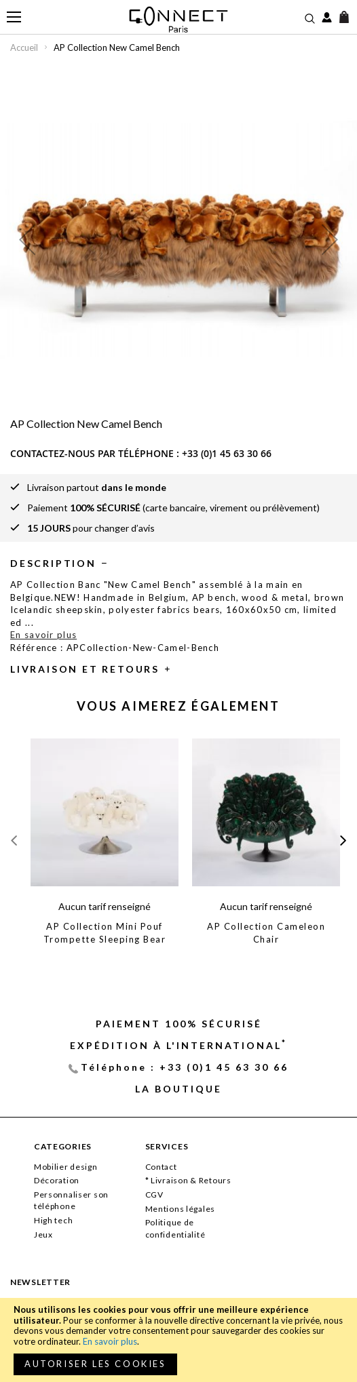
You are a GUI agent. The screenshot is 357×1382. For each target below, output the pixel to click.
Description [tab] (53, 563)
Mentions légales (180, 1209)
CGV (154, 1194)
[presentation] (343, 840)
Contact (161, 1167)
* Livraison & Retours (188, 1180)
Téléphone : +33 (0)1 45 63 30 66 (184, 1067)
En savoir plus (110, 1341)
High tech (53, 1220)
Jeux (43, 1234)
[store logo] (179, 19)
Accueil (24, 47)
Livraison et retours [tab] (84, 669)
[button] (27, 239)
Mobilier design (66, 1167)
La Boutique (178, 1088)
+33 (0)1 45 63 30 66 (226, 453)
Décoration (56, 1180)
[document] (178, 1340)
